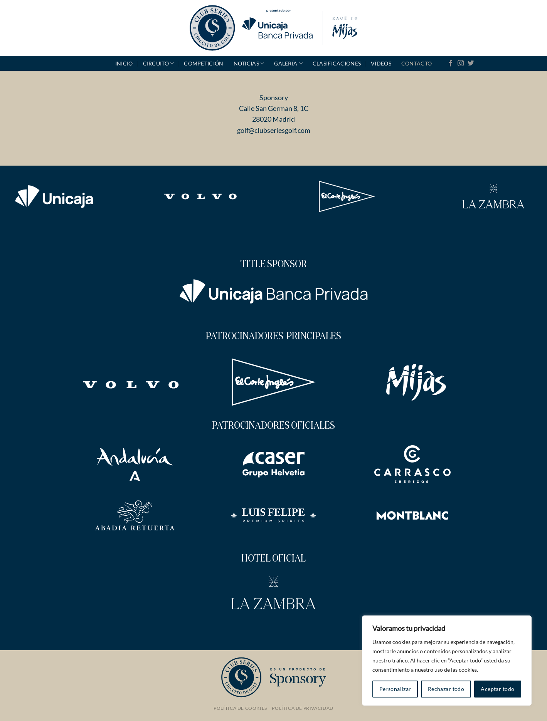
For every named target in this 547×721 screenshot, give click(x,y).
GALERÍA (288, 63)
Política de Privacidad (302, 708)
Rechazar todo (446, 689)
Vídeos (381, 63)
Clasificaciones (337, 63)
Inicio (124, 63)
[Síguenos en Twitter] (471, 63)
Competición (203, 63)
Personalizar (395, 689)
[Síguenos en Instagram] (461, 63)
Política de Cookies (240, 708)
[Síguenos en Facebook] (451, 63)
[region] (447, 660)
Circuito (158, 63)
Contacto (416, 63)
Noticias (249, 63)
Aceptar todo (497, 689)
